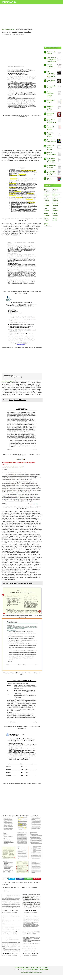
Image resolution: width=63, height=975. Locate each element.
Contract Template (7, 34)
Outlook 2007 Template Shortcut (50, 147)
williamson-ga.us (26, 969)
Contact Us (38, 967)
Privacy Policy (45, 967)
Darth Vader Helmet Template (50, 134)
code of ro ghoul (25, 882)
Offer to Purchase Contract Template (11, 910)
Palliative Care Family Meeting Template (51, 172)
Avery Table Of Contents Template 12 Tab (51, 120)
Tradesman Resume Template (50, 108)
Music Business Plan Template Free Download (51, 160)
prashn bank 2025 (38, 972)
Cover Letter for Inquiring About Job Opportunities (51, 59)
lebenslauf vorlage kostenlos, (27, 972)
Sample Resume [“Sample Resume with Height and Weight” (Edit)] (34, 969)
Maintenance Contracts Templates (31, 932)
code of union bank (34, 882)
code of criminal (7, 882)
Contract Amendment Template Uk (31, 953)
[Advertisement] (31, 16)
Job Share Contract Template (30, 910)
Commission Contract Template (10, 932)
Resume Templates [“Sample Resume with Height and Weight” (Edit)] (44, 969)
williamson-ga (9, 1)
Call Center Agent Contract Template (11, 953)
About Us (33, 967)
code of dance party (16, 882)
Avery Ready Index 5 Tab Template (50, 127)
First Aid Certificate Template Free (51, 66)
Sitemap (17, 967)
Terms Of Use (27, 967)
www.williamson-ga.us (7, 381)
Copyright (21, 967)
